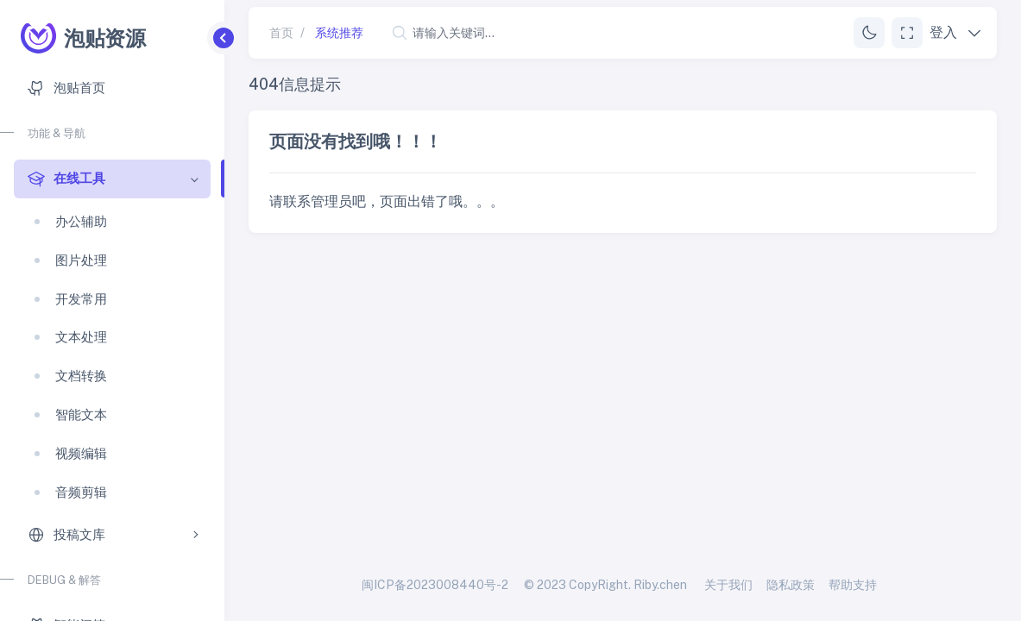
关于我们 (728, 585)
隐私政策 (790, 585)
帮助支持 (853, 585)
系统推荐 (339, 33)
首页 (281, 33)
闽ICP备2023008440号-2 (435, 585)
